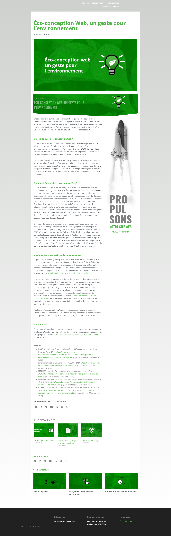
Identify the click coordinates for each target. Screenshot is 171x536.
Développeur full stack (43, 440)
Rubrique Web (124, 5)
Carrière (137, 5)
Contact (147, 5)
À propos (96, 5)
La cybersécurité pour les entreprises (81, 492)
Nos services (109, 5)
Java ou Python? (41, 491)
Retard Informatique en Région (120, 491)
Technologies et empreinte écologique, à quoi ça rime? (76, 334)
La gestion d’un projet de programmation (67, 441)
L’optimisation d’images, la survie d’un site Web (67, 273)
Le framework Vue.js (90, 440)
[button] (36, 407)
